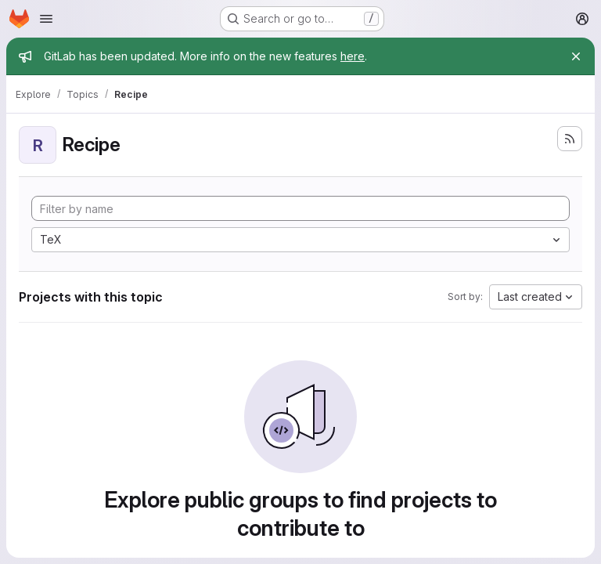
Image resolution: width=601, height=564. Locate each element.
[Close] (576, 56)
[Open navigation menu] (46, 18)
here (352, 56)
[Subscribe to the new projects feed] (569, 138)
